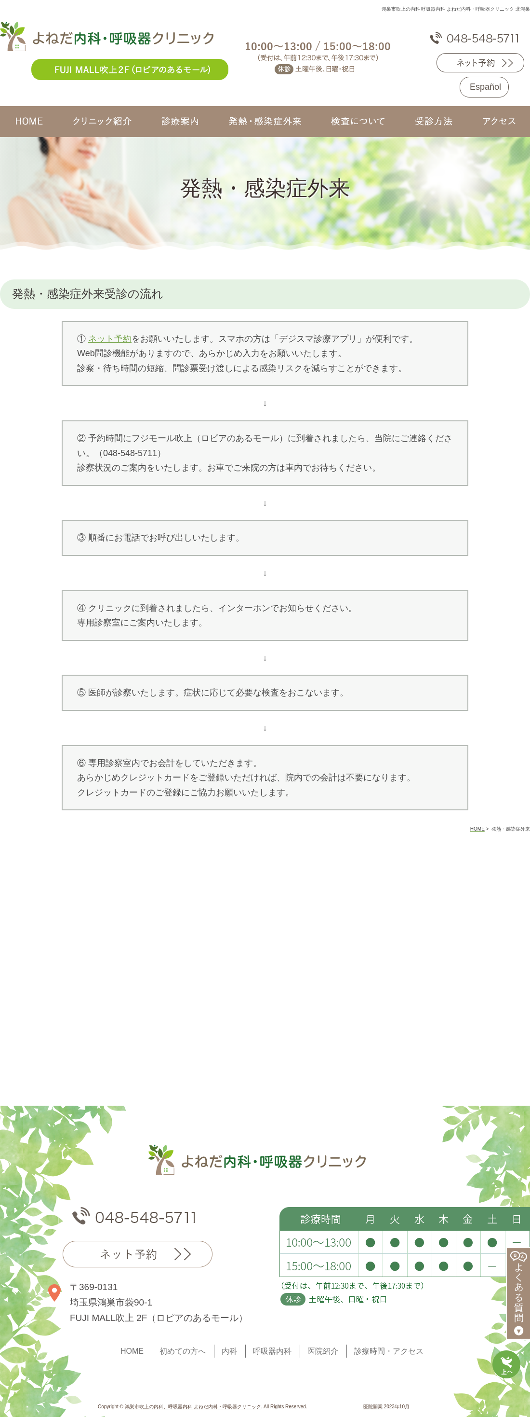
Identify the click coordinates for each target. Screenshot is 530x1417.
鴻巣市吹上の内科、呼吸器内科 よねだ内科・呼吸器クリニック (193, 1406)
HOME (132, 1351)
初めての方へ (182, 1351)
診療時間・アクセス (389, 1351)
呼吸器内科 (272, 1351)
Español (485, 87)
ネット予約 (110, 339)
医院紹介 (322, 1351)
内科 (229, 1351)
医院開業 (373, 1406)
